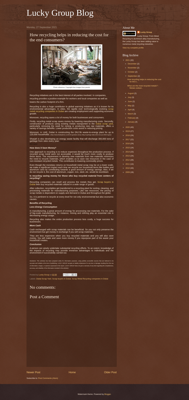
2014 (128, 152)
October (131, 72)
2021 (128, 60)
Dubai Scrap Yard (43, 279)
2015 (128, 148)
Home (72, 372)
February (132, 118)
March (130, 114)
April (130, 109)
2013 (128, 156)
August (131, 93)
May (130, 105)
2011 (128, 164)
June (130, 101)
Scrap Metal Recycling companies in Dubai (90, 279)
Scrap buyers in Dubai (61, 279)
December (132, 64)
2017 (128, 139)
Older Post (110, 372)
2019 (128, 131)
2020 (128, 127)
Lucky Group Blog (60, 13)
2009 (128, 172)
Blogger (107, 394)
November (132, 68)
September (133, 76)
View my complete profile (133, 48)
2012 (128, 160)
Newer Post (33, 372)
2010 (128, 168)
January (131, 122)
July (130, 97)
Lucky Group (146, 32)
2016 (128, 143)
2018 (128, 135)
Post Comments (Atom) (48, 378)
